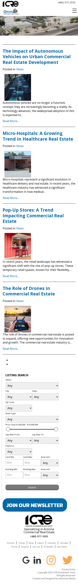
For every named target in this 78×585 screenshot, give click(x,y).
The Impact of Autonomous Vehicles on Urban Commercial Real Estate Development (37, 56)
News (20, 69)
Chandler (52, 543)
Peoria (14, 546)
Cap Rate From (12, 434)
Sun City (36, 546)
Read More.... (11, 121)
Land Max (27, 457)
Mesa (31, 543)
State (34, 391)
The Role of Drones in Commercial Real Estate (29, 291)
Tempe (21, 543)
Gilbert (40, 543)
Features (9, 445)
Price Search (21, 424)
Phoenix (11, 543)
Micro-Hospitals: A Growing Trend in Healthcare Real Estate (38, 136)
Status (8, 379)
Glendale (64, 543)
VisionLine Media (66, 578)
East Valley (62, 546)
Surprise (25, 546)
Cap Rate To (38, 434)
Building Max (29, 469)
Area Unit (45, 457)
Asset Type (10, 413)
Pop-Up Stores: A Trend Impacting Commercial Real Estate (33, 215)
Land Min (9, 457)
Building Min (11, 469)
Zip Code (9, 402)
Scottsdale (48, 546)
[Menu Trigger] (74, 10)
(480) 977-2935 (66, 2)
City (7, 391)
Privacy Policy (68, 569)
